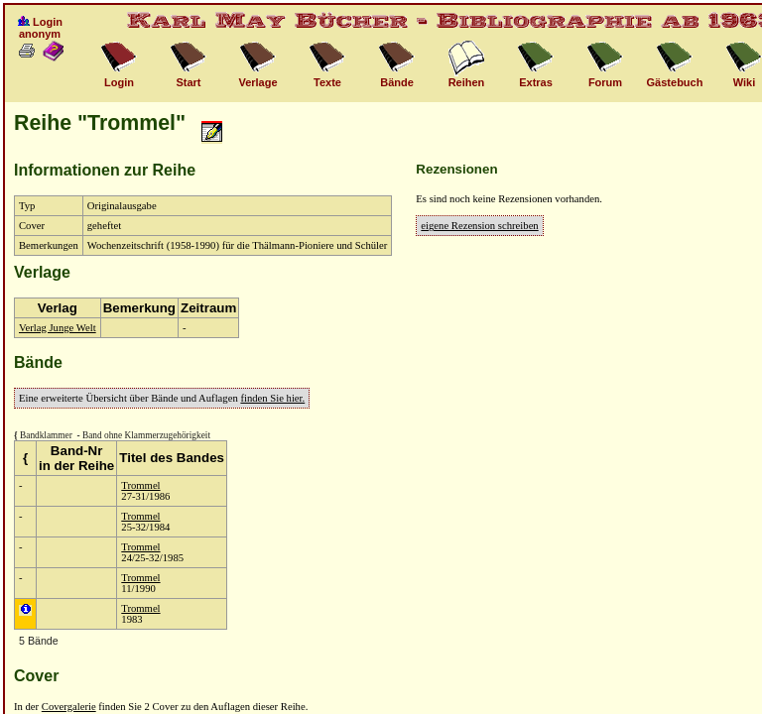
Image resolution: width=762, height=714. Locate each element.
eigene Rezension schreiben (479, 225)
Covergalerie (69, 706)
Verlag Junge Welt (57, 327)
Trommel (140, 485)
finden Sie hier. (272, 398)
